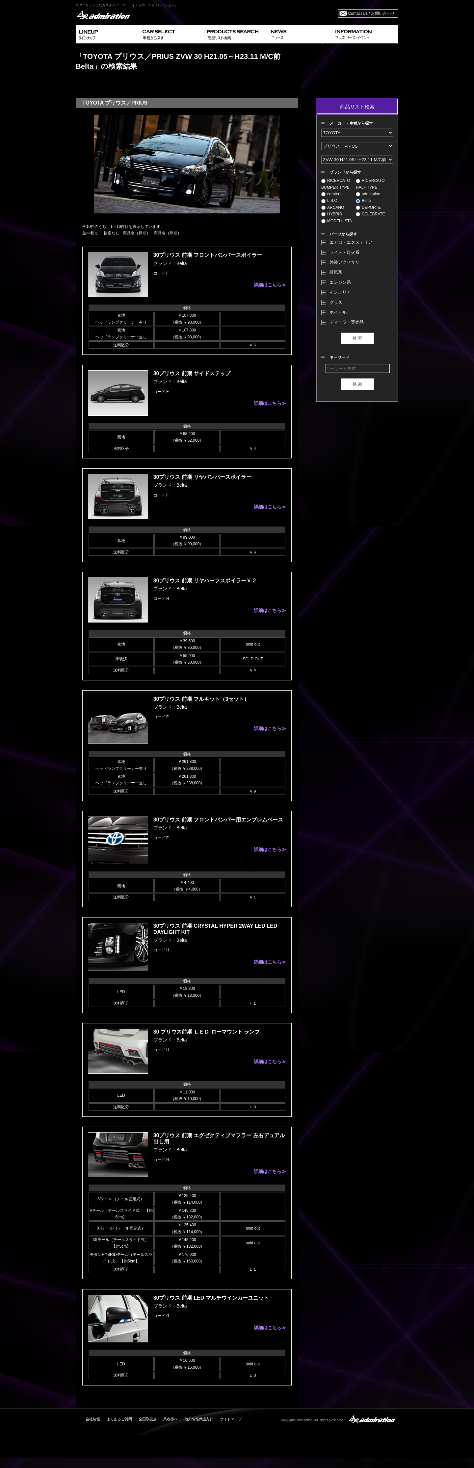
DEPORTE (368, 207)
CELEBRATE (370, 214)
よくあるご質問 (119, 1419)
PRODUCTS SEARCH (236, 34)
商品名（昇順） (136, 233)
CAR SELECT (172, 34)
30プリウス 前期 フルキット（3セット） (201, 699)
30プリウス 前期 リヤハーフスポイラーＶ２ (205, 580)
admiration (368, 194)
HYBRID (331, 214)
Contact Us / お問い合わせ (371, 13)
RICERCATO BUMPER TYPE (335, 183)
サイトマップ (231, 1419)
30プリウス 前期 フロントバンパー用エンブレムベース (218, 819)
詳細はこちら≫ (270, 284)
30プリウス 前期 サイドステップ (192, 373)
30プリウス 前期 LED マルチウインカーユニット (211, 1298)
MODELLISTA (336, 221)
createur (331, 194)
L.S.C (329, 200)
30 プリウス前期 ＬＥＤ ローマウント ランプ (206, 1032)
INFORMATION (365, 34)
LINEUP (108, 34)
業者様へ (170, 1419)
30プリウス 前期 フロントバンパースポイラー (207, 255)
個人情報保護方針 (198, 1419)
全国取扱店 (148, 1419)
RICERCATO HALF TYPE (370, 183)
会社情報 (93, 1419)
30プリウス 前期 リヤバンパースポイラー (202, 477)
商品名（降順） (167, 233)
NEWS (300, 34)
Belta (363, 200)
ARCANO (332, 207)
